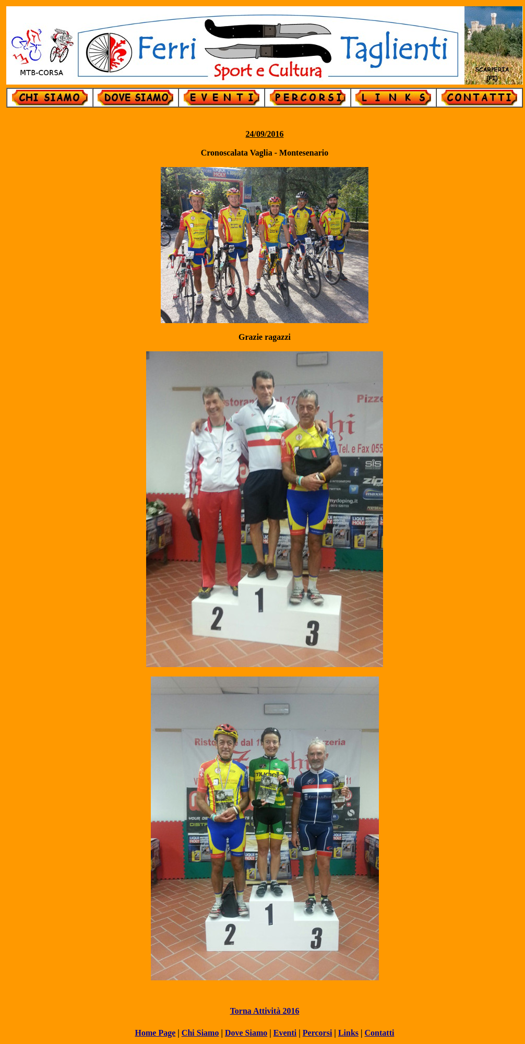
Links (348, 1032)
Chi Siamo (200, 1032)
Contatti (380, 1032)
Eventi (284, 1032)
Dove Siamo (246, 1032)
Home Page (155, 1032)
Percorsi (317, 1032)
